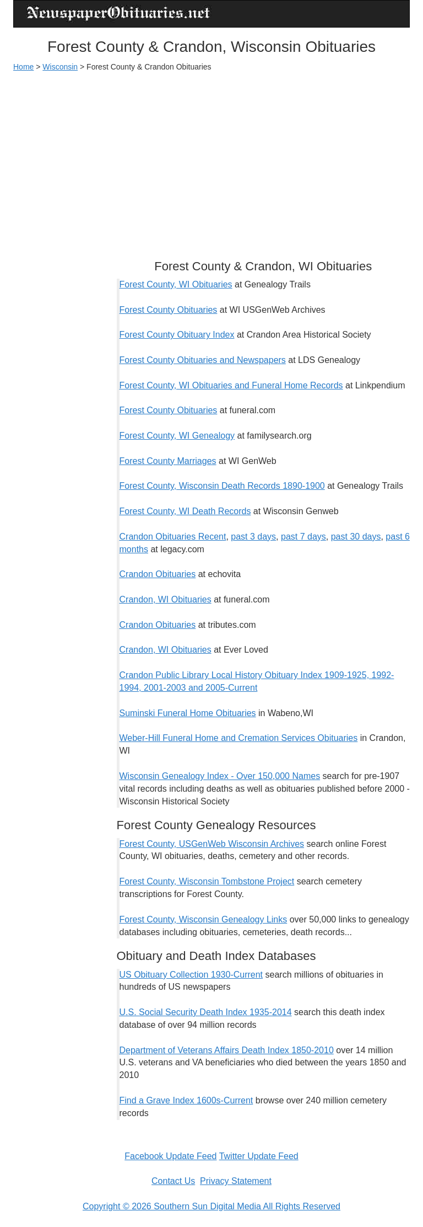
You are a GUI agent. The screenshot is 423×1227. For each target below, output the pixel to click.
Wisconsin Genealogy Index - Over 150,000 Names (220, 776)
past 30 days (356, 536)
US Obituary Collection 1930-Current (191, 974)
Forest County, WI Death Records (185, 511)
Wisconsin (60, 66)
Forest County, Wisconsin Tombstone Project (207, 881)
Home (23, 66)
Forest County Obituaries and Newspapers (203, 360)
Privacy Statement (236, 1181)
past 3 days (253, 536)
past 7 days (303, 536)
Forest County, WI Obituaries (176, 284)
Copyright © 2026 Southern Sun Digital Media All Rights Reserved (211, 1206)
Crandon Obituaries (158, 574)
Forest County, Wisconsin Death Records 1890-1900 (222, 485)
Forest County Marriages (168, 461)
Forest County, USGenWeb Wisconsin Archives (212, 844)
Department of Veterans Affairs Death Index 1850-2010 (227, 1050)
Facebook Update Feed (170, 1156)
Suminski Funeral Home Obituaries (188, 713)
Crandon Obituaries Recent (173, 536)
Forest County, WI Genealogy (177, 435)
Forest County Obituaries (169, 309)
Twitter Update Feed (259, 1156)
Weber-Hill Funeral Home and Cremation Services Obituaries (239, 738)
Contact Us (173, 1181)
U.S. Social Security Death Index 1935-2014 (206, 1012)
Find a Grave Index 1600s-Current (186, 1100)
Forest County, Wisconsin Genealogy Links (204, 919)
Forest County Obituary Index (177, 334)
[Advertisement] (211, 160)
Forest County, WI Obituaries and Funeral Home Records (231, 385)
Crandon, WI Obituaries (166, 599)
